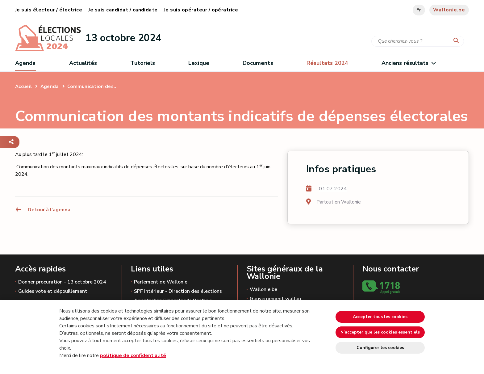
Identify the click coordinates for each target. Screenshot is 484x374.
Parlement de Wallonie (160, 282)
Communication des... (92, 86)
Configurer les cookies (380, 348)
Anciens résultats (409, 63)
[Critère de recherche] (417, 41)
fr (419, 9)
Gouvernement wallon (275, 299)
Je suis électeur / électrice (48, 9)
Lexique (198, 63)
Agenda (25, 63)
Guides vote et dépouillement (52, 291)
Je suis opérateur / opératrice (201, 9)
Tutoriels (142, 63)
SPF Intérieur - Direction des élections (178, 291)
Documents (258, 63)
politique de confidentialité (133, 355)
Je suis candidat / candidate (122, 9)
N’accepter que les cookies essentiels (380, 332)
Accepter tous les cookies (380, 317)
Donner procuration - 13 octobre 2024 (62, 282)
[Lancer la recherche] (457, 41)
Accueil (23, 86)
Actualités (83, 63)
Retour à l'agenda (42, 209)
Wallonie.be (449, 9)
